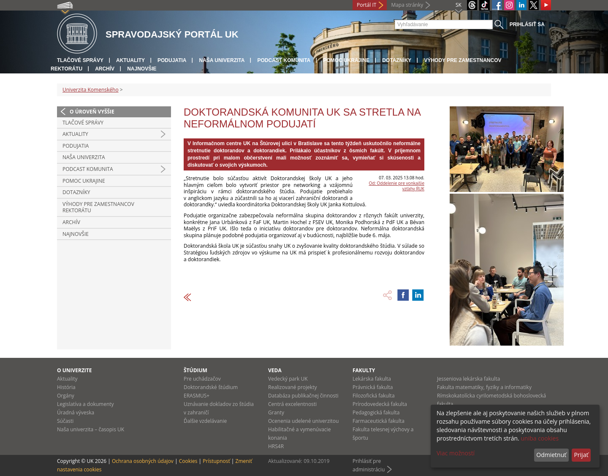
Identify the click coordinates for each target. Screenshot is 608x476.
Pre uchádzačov (202, 378)
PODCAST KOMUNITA (283, 60)
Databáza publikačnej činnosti (303, 395)
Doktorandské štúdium (211, 387)
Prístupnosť (216, 461)
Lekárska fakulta (372, 378)
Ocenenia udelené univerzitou (303, 421)
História (66, 387)
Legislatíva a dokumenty (85, 404)
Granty (276, 412)
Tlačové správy (80, 60)
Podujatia (171, 60)
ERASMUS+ (196, 395)
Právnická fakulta (373, 387)
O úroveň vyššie (92, 111)
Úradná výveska (75, 412)
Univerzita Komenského (90, 89)
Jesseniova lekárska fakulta (468, 378)
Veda (275, 370)
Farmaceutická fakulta (378, 421)
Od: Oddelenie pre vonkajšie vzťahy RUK (396, 186)
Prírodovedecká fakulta (380, 404)
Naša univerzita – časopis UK (90, 429)
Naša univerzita (221, 60)
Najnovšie (141, 69)
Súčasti (65, 421)
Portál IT (366, 4)
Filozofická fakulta (374, 395)
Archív (104, 69)
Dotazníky (396, 60)
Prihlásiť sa (527, 24)
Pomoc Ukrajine (346, 60)
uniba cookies (540, 438)
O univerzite (74, 370)
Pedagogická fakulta (376, 412)
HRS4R (276, 446)
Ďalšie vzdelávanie (205, 421)
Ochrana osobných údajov (143, 461)
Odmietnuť (551, 455)
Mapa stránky (407, 4)
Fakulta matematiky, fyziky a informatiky (484, 387)
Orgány (65, 395)
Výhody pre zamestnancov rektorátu (98, 207)
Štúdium (195, 370)
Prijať (581, 455)
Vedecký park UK (288, 378)
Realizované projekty (292, 387)
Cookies (188, 461)
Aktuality (130, 60)
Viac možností (456, 453)
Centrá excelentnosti (292, 404)
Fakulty (364, 370)
